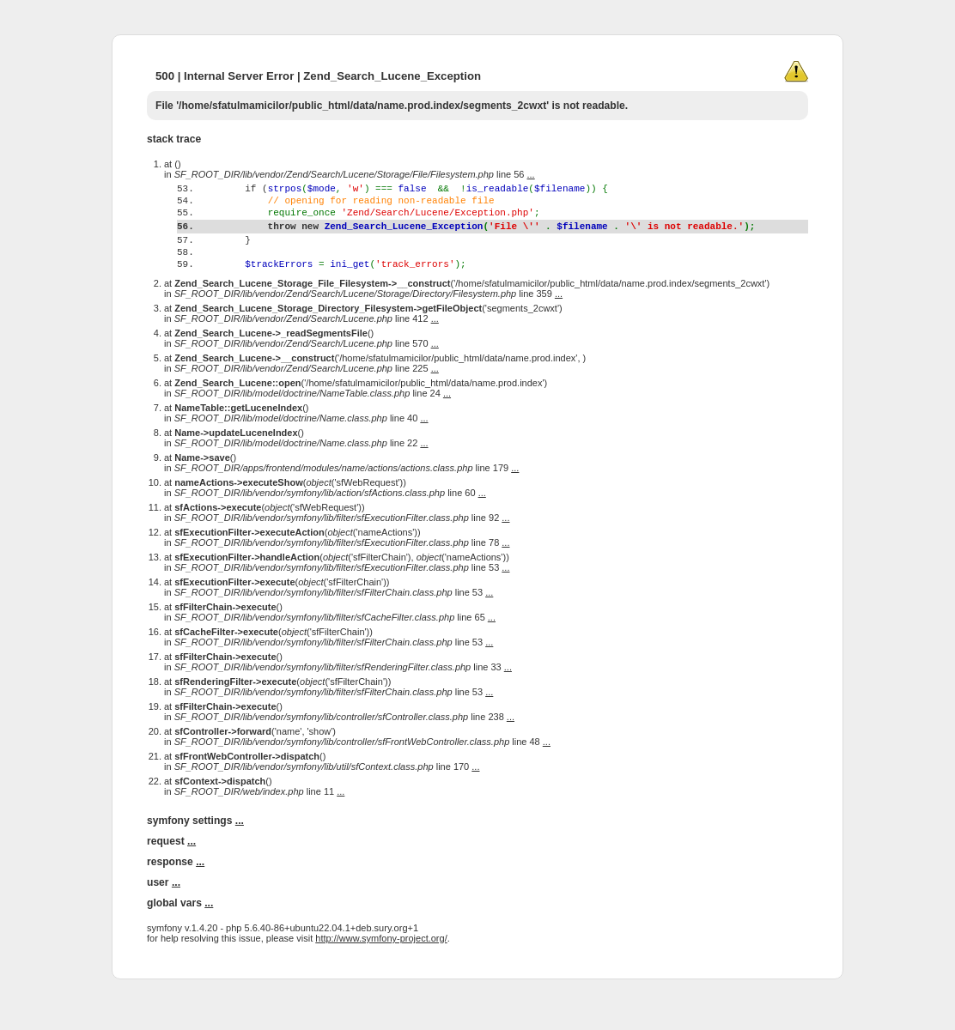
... (531, 174)
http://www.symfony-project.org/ (381, 971)
